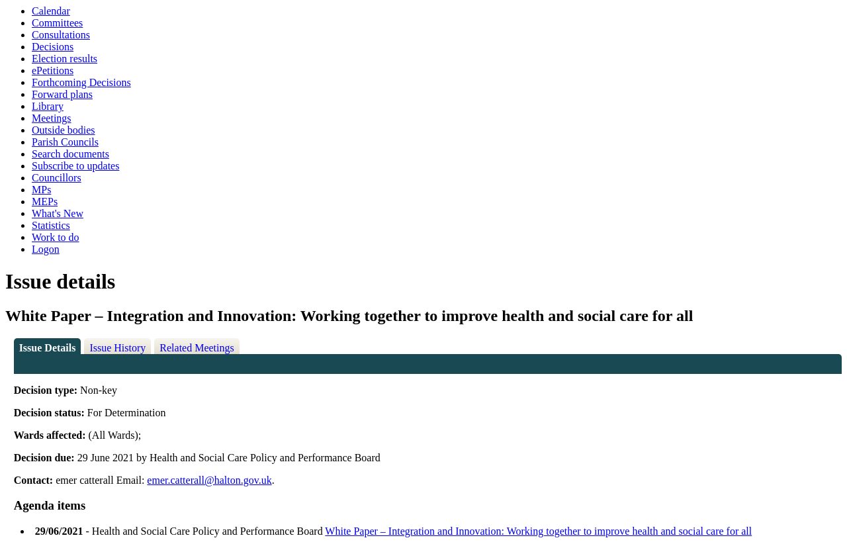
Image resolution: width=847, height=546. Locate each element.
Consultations (61, 34)
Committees (57, 22)
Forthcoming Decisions (81, 82)
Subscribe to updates (75, 165)
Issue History (117, 347)
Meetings (51, 118)
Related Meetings (196, 347)
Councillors (56, 177)
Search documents (70, 153)
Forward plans (62, 94)
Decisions (52, 46)
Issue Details (47, 347)
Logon (46, 249)
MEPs (45, 201)
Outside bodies (63, 130)
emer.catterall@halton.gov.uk (209, 480)
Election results (64, 58)
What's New (57, 213)
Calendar (51, 11)
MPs (41, 189)
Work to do (55, 237)
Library (48, 106)
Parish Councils (65, 142)
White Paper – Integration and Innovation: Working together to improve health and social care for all (538, 531)
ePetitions (52, 70)
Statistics (51, 225)
